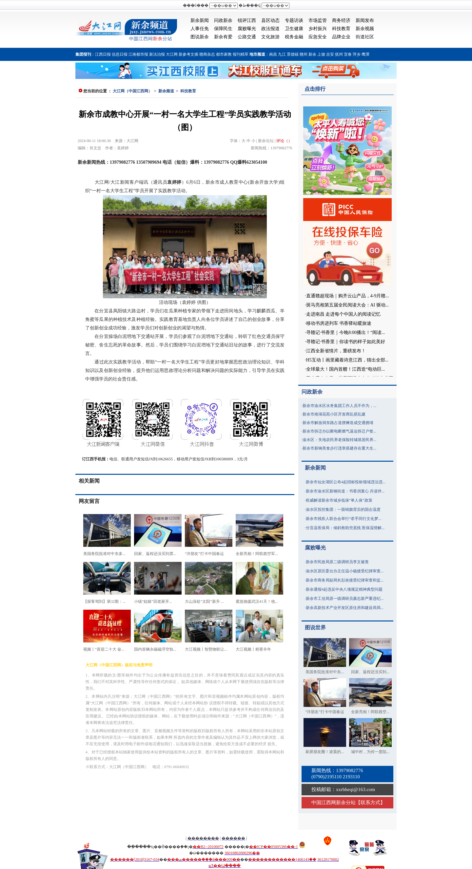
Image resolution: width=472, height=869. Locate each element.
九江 (282, 54)
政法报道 (270, 28)
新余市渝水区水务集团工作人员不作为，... (339, 405)
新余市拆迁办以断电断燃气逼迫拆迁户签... (339, 431)
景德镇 (293, 54)
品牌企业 (341, 36)
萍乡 (357, 54)
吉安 (330, 54)
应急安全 (317, 36)
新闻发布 (365, 20)
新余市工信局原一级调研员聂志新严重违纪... (345, 598)
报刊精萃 (240, 54)
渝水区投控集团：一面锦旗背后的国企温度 (343, 509)
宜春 (348, 54)
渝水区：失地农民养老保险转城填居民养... (339, 439)
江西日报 (103, 54)
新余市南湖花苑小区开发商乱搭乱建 (334, 414)
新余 (312, 54)
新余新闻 (199, 20)
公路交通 (247, 36)
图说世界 (315, 627)
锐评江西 (247, 20)
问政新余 (223, 20)
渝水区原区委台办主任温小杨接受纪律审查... (345, 571)
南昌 (273, 54)
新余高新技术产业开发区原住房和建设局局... (345, 607)
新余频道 (166, 91)
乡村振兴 (317, 28)
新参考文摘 (188, 54)
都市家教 (224, 54)
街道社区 (365, 36)
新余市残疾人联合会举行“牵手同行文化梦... (343, 518)
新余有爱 (223, 36)
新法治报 (157, 54)
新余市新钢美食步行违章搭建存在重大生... (339, 448)
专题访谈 (294, 20)
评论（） (284, 141)
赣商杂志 (207, 54)
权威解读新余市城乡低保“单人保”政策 (339, 500)
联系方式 (370, 802)
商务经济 (341, 20)
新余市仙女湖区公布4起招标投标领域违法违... (345, 482)
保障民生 (223, 28)
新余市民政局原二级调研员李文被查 (337, 562)
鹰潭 (365, 54)
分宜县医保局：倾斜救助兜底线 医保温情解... (345, 528)
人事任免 (199, 28)
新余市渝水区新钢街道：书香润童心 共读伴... (345, 491)
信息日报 (120, 54)
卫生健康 (294, 28)
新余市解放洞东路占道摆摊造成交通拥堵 (338, 422)
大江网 (172, 54)
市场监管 (317, 20)
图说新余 (199, 36)
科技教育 (341, 28)
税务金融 (294, 36)
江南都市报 (138, 54)
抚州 (339, 54)
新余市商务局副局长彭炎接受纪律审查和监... (345, 580)
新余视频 (365, 28)
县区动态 (270, 20)
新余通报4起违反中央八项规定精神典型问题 (344, 589)
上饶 (321, 54)
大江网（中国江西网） (132, 91)
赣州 (303, 54)
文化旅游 (270, 36)
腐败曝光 (247, 28)
